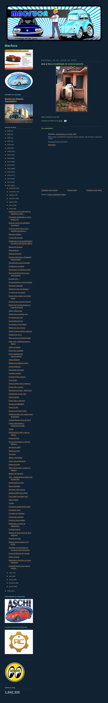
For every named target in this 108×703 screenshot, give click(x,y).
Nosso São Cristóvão (16, 350)
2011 (9, 182)
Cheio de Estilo (14, 397)
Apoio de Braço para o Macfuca (20, 383)
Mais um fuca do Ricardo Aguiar (20, 338)
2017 (9, 162)
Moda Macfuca (14, 250)
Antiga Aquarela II (15, 366)
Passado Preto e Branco (17, 377)
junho (11, 209)
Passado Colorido (15, 373)
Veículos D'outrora (15, 254)
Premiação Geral (14, 510)
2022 (9, 144)
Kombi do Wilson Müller (17, 520)
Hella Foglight (13, 500)
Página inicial (72, 190)
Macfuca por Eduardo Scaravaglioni (14, 100)
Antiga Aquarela (14, 360)
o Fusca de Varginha (16, 238)
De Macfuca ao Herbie (16, 266)
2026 (9, 131)
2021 (9, 148)
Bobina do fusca (14, 464)
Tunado (11, 503)
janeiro (11, 586)
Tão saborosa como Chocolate (19, 263)
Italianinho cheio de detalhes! (19, 289)
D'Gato (11, 429)
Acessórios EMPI (15, 447)
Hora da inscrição (15, 538)
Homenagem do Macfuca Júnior (20, 270)
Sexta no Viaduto (15, 347)
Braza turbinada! (14, 486)
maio (11, 573)
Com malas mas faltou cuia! (18, 496)
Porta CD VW (13, 407)
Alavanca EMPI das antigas (18, 493)
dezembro (12, 188)
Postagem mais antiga (94, 190)
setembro (12, 198)
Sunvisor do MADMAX (16, 404)
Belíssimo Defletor (15, 234)
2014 (9, 172)
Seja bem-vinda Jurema (17, 489)
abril (10, 576)
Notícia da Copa (14, 451)
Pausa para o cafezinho (17, 400)
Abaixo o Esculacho (15, 457)
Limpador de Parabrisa (16, 513)
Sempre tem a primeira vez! (18, 314)
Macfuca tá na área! (15, 247)
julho (11, 205)
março (11, 579)
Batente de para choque (17, 328)
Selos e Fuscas (14, 557)
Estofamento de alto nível (17, 394)
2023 (9, 141)
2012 (9, 179)
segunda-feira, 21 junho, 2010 (66, 134)
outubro (12, 195)
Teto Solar (12, 454)
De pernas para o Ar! (16, 317)
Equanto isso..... (14, 279)
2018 (9, 158)
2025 (9, 134)
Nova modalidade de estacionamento (65, 64)
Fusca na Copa (14, 438)
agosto (11, 202)
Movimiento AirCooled (16, 370)
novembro (12, 192)
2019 (9, 155)
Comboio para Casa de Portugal (20, 301)
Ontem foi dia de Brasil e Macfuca (20, 331)
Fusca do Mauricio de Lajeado (19, 553)
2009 (9, 591)
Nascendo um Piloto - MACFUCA (20, 390)
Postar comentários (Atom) (56, 194)
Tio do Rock (13, 380)
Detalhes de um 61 (15, 334)
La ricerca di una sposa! (17, 292)
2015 (9, 168)
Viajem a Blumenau (15, 311)
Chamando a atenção (16, 517)
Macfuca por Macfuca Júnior (18, 363)
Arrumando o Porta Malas (17, 324)
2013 (9, 175)
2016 (9, 165)
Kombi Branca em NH (16, 483)
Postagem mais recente (49, 190)
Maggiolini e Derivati (16, 286)
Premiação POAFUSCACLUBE (19, 507)
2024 (9, 138)
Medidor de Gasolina (16, 473)
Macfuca (11, 45)
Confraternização (15, 529)
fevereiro (12, 583)
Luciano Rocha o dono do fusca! (20, 420)
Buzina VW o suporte (16, 387)
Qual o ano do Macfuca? (17, 461)
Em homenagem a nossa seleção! (20, 282)
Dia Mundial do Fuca (16, 321)
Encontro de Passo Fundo (18, 411)
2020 (9, 151)
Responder (52, 145)
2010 (9, 185)
